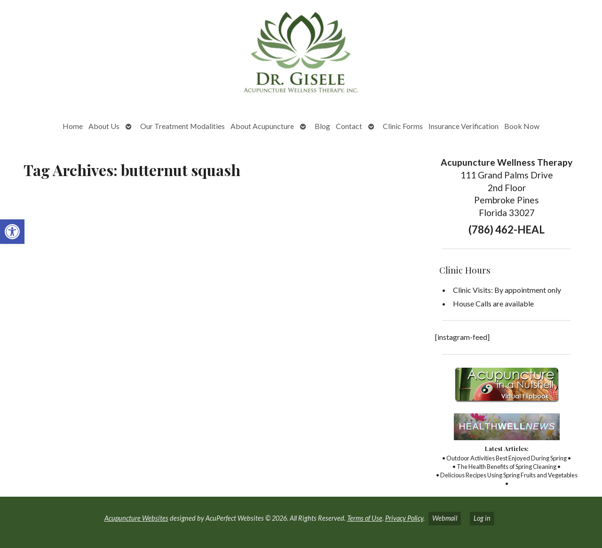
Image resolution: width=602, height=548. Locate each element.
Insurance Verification (463, 125)
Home (73, 125)
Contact (349, 125)
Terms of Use (364, 518)
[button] (12, 231)
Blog (322, 125)
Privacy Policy (404, 518)
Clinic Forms (403, 125)
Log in (482, 518)
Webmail (444, 518)
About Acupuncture (262, 125)
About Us (103, 125)
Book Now (521, 125)
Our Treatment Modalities (182, 125)
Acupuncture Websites (136, 518)
